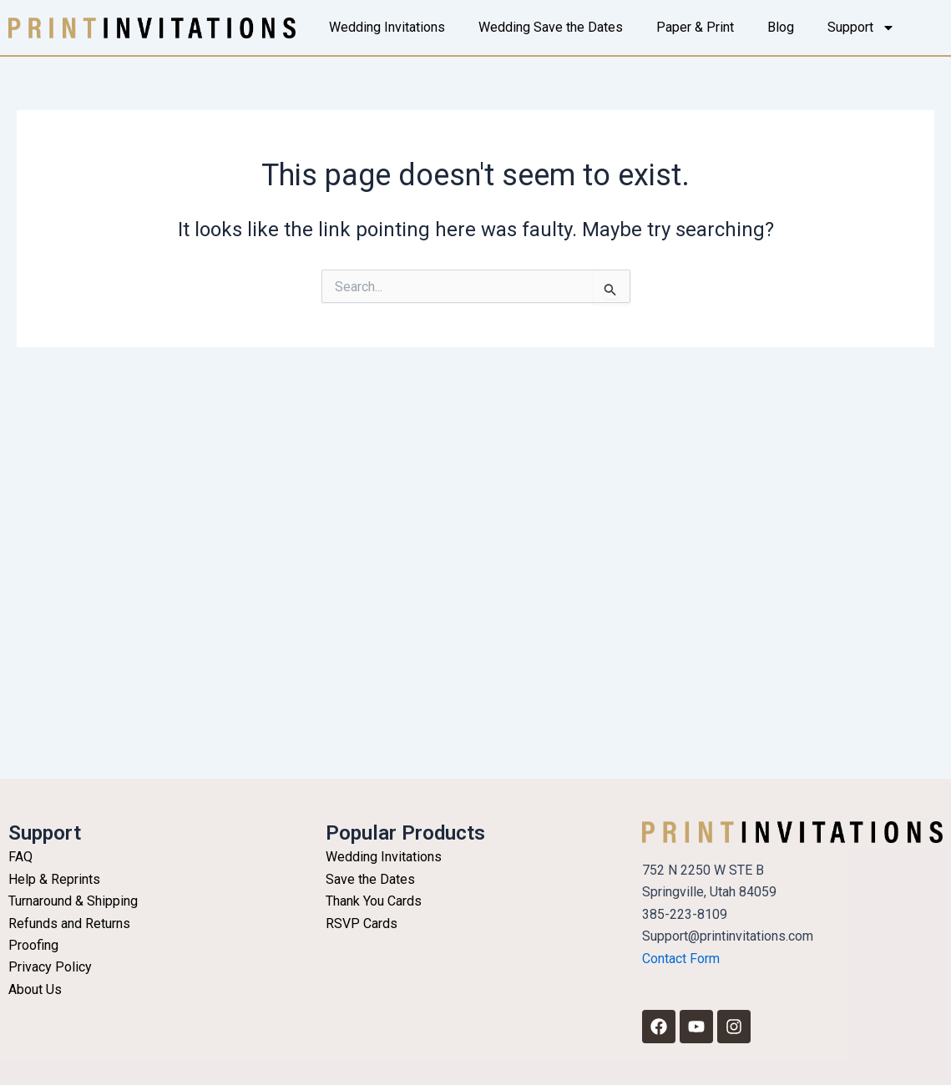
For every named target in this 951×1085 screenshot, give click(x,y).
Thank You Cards (374, 901)
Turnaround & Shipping (73, 901)
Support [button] (861, 28)
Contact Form (681, 958)
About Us (35, 989)
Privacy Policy (50, 967)
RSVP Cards (361, 923)
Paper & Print (695, 27)
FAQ (20, 857)
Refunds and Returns (69, 923)
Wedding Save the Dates (550, 27)
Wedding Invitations (387, 27)
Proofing (33, 945)
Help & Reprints (54, 879)
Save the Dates (370, 879)
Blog (780, 27)
